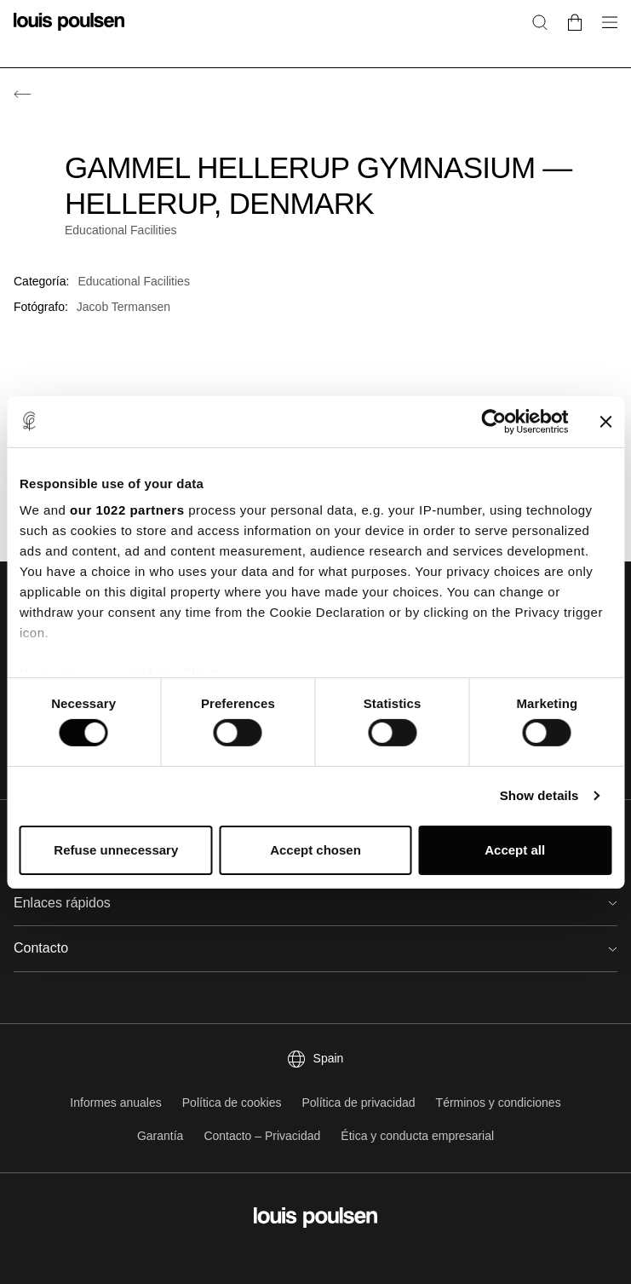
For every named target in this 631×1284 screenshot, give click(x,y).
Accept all (515, 850)
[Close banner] (605, 421)
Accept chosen (315, 850)
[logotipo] (69, 32)
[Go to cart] (575, 22)
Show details (539, 795)
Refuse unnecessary (116, 850)
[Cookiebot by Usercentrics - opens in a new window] (493, 421)
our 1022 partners (127, 510)
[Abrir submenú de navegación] (604, 32)
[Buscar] (540, 22)
